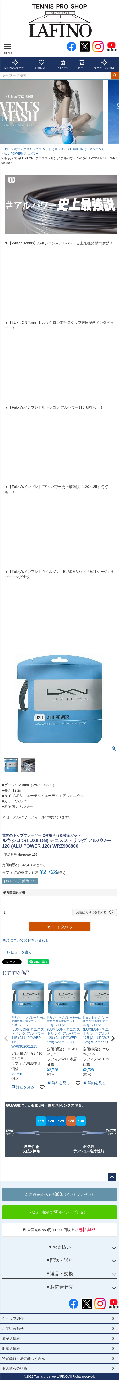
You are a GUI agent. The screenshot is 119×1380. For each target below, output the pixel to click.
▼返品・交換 (59, 1273)
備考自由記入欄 (14, 892)
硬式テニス (21, 149)
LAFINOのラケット (15, 64)
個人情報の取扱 (14, 1368)
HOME (5, 149)
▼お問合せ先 (59, 1287)
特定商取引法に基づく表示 (23, 1358)
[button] (6, 1038)
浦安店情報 (11, 1338)
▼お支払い (59, 1247)
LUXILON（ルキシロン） (87, 149)
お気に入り (41, 64)
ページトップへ (112, 1177)
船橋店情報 (11, 1348)
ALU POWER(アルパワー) (22, 153)
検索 (115, 75)
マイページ (63, 64)
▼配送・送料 (59, 1260)
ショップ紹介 (13, 1318)
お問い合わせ (13, 1328)
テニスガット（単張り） (50, 149)
